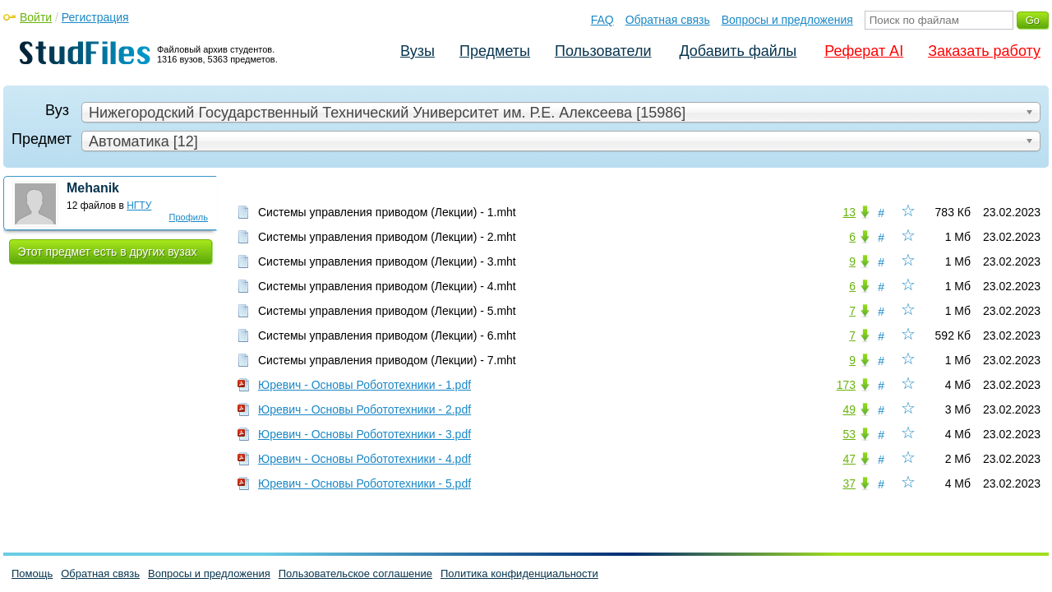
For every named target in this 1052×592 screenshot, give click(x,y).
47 (849, 458)
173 (846, 384)
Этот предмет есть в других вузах (107, 251)
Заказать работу (984, 51)
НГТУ (139, 205)
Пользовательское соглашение (355, 573)
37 (849, 483)
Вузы (417, 51)
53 (849, 434)
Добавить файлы (737, 51)
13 (849, 212)
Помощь (32, 573)
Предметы (494, 51)
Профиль (189, 217)
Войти (36, 17)
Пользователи (603, 51)
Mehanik (93, 188)
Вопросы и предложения (787, 19)
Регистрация (95, 17)
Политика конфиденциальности (519, 573)
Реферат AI (863, 51)
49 (849, 409)
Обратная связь (667, 19)
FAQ (602, 19)
